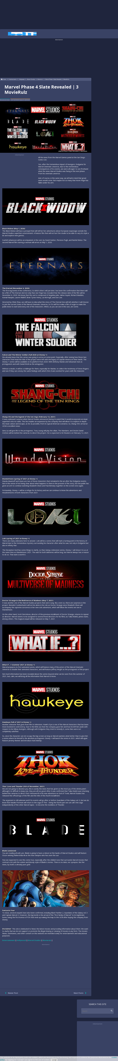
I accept (54, 1060)
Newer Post (11, 993)
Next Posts (80, 993)
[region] (59, 14)
